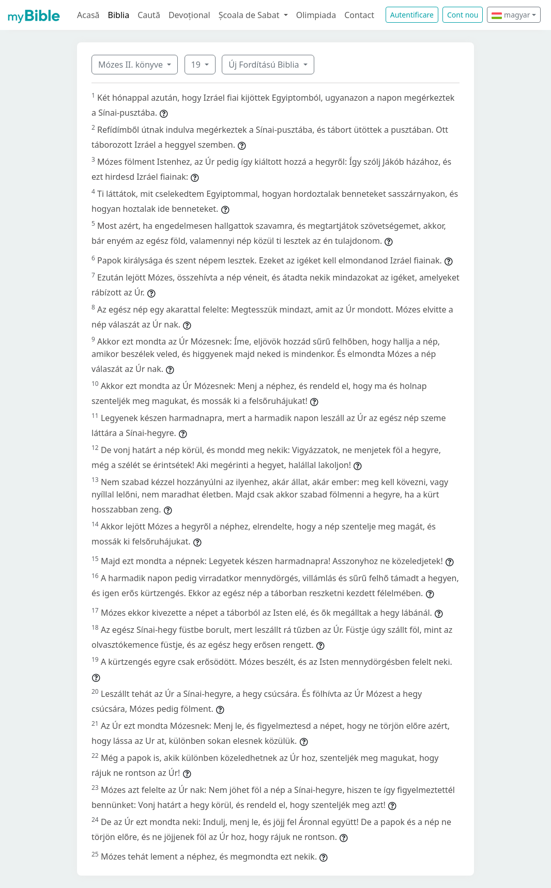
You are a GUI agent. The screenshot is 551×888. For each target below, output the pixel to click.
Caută (148, 15)
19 (197, 64)
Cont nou (462, 15)
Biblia (119, 15)
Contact (359, 15)
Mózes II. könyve (131, 64)
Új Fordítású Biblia (264, 64)
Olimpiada (316, 15)
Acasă (88, 15)
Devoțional (189, 15)
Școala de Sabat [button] (250, 15)
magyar (511, 15)
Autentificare (412, 15)
